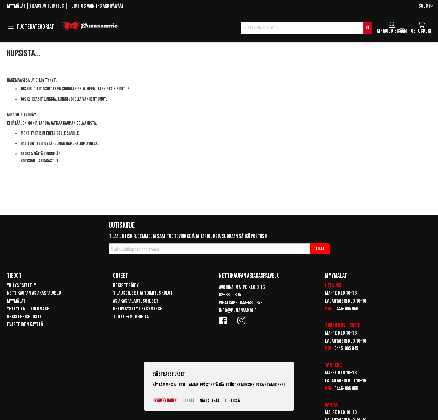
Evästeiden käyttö (25, 324)
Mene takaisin (33, 133)
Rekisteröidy (126, 285)
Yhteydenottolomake (28, 309)
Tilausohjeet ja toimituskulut (143, 293)
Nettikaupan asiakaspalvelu (34, 293)
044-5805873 (251, 303)
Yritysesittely (21, 285)
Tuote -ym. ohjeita (131, 317)
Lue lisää (232, 401)
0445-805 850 (346, 309)
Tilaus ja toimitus (46, 6)
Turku (331, 325)
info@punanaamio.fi (238, 310)
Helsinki (333, 285)
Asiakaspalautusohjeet (135, 301)
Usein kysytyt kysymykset (139, 309)
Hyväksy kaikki (164, 401)
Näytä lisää (209, 401)
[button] (425, 6)
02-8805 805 (230, 295)
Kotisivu (28, 161)
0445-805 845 (346, 348)
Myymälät (16, 6)
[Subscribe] (320, 248)
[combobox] (306, 28)
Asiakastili (48, 161)
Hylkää (188, 401)
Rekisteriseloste (24, 317)
